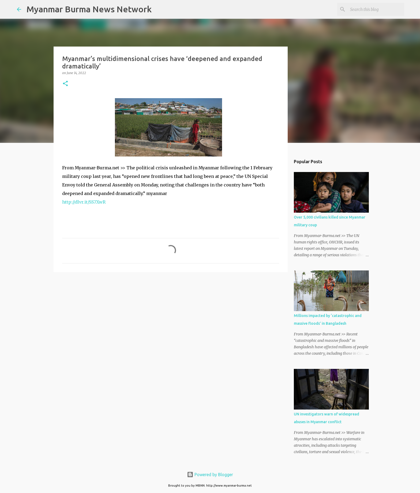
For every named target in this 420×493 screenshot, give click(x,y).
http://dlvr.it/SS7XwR (84, 202)
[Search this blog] (376, 9)
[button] (65, 83)
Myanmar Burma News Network (89, 9)
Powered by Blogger (210, 474)
